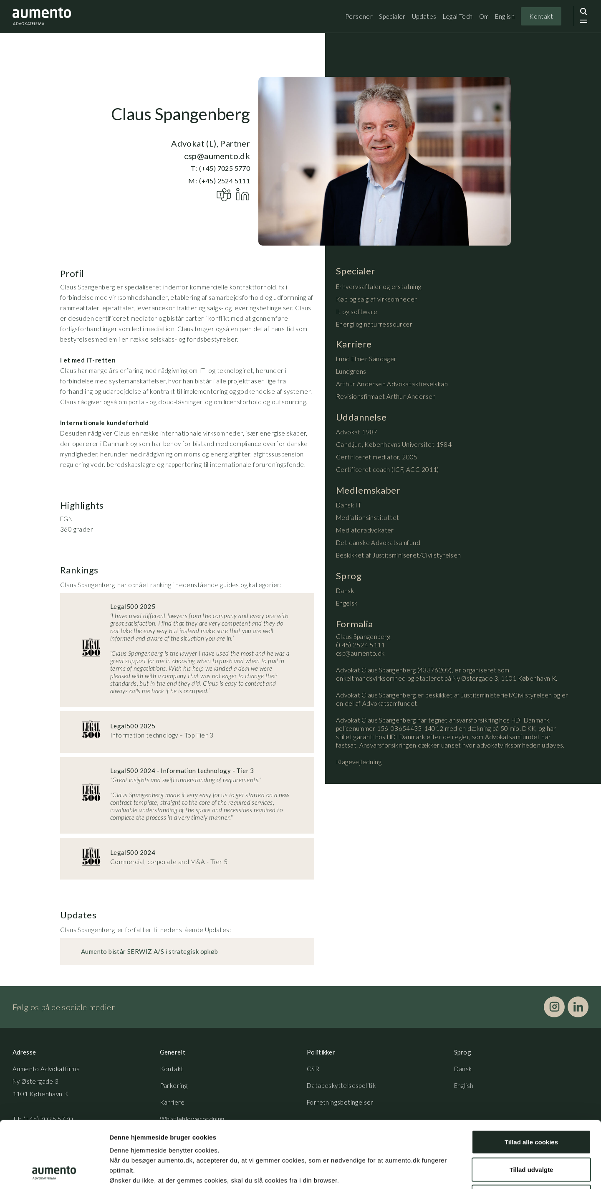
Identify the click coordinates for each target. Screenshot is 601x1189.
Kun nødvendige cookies (531, 1134)
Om (484, 16)
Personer (359, 16)
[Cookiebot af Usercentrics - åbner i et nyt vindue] (54, 1172)
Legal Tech (458, 16)
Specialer (392, 16)
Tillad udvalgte (531, 1106)
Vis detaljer (434, 1172)
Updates (424, 16)
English (505, 16)
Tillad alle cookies (531, 1079)
